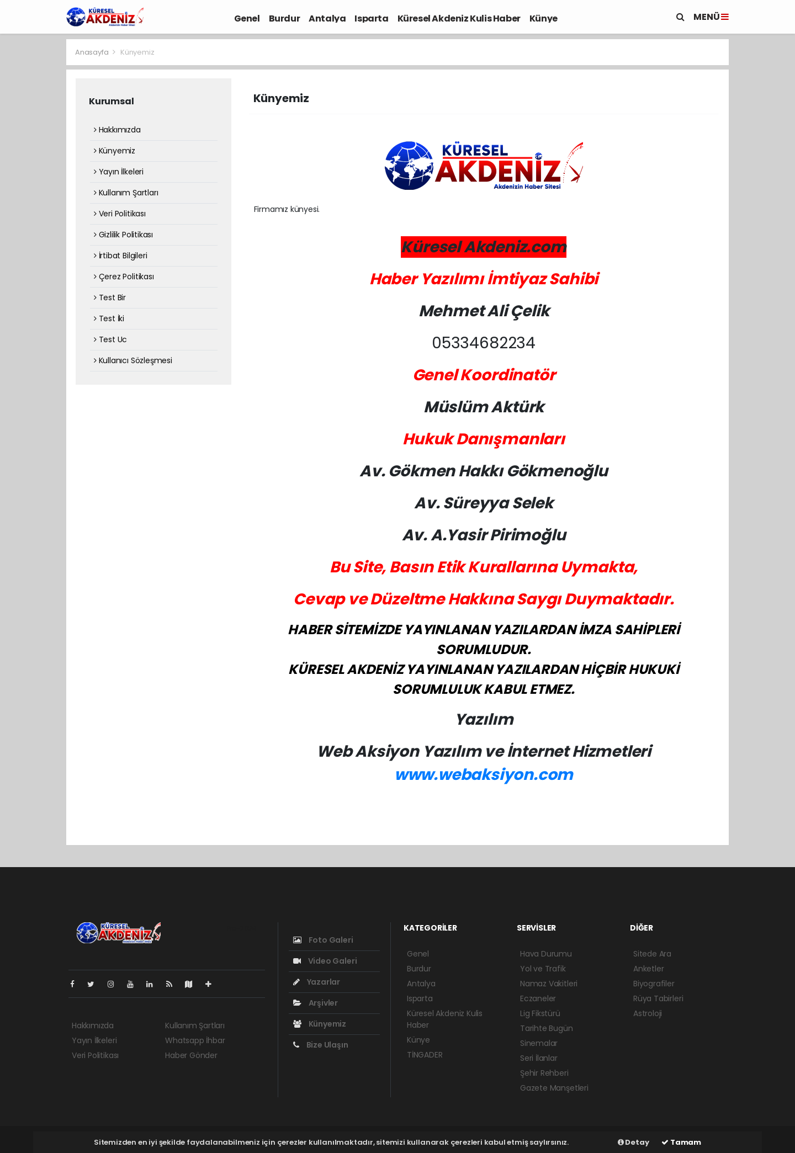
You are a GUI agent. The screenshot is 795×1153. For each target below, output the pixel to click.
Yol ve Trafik (543, 968)
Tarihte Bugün (546, 1028)
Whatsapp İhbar (195, 1040)
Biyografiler (654, 983)
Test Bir (110, 297)
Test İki (109, 318)
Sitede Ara (652, 953)
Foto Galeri (323, 939)
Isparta (371, 18)
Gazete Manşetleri (554, 1087)
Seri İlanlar (539, 1058)
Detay (633, 1142)
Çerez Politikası (124, 276)
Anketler (648, 968)
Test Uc (110, 339)
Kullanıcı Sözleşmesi (133, 360)
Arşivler (315, 1002)
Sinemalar (539, 1043)
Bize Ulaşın (320, 1044)
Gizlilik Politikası (123, 234)
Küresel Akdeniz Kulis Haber (459, 18)
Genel (247, 18)
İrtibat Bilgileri (120, 255)
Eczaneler (538, 998)
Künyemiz (137, 52)
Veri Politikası (120, 213)
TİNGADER (424, 1054)
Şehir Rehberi (544, 1072)
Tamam (681, 1142)
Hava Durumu (546, 953)
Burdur (284, 18)
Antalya (327, 18)
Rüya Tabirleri (658, 998)
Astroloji (647, 1013)
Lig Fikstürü (540, 1013)
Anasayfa (92, 52)
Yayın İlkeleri (119, 171)
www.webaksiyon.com (484, 774)
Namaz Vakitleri (548, 983)
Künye (543, 18)
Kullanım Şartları (126, 192)
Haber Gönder (191, 1055)
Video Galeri (325, 960)
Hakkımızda (117, 129)
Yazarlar (316, 981)
